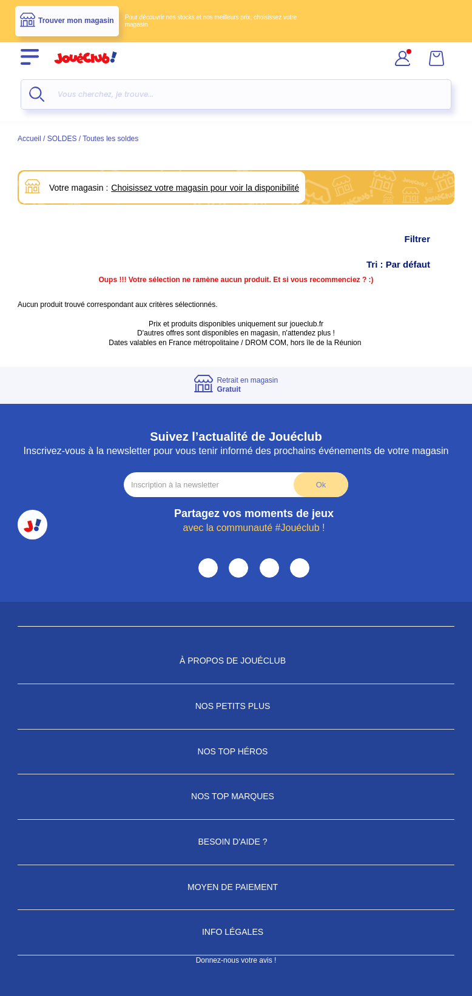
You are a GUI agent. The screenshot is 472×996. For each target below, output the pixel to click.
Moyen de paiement (236, 887)
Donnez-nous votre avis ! (236, 960)
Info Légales (236, 932)
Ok (321, 484)
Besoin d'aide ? (236, 841)
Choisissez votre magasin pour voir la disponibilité (205, 188)
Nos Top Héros (236, 751)
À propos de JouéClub (236, 660)
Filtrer (429, 239)
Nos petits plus (236, 706)
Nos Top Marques (236, 796)
